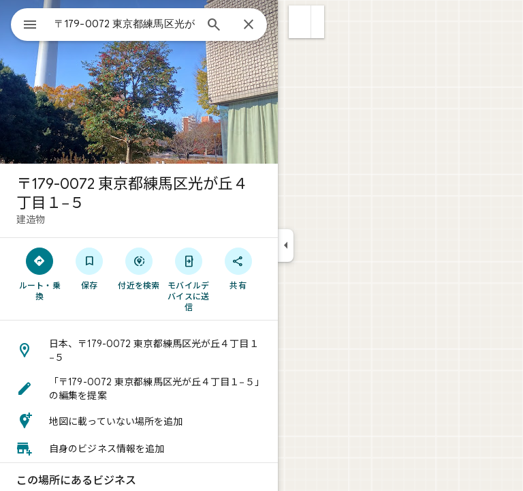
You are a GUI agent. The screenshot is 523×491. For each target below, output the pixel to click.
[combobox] (124, 24)
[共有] (238, 268)
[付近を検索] (139, 268)
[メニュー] (30, 26)
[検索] (213, 26)
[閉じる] (248, 25)
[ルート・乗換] (40, 273)
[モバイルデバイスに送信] (188, 279)
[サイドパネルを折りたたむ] (286, 245)
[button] (300, 21)
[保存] (89, 268)
